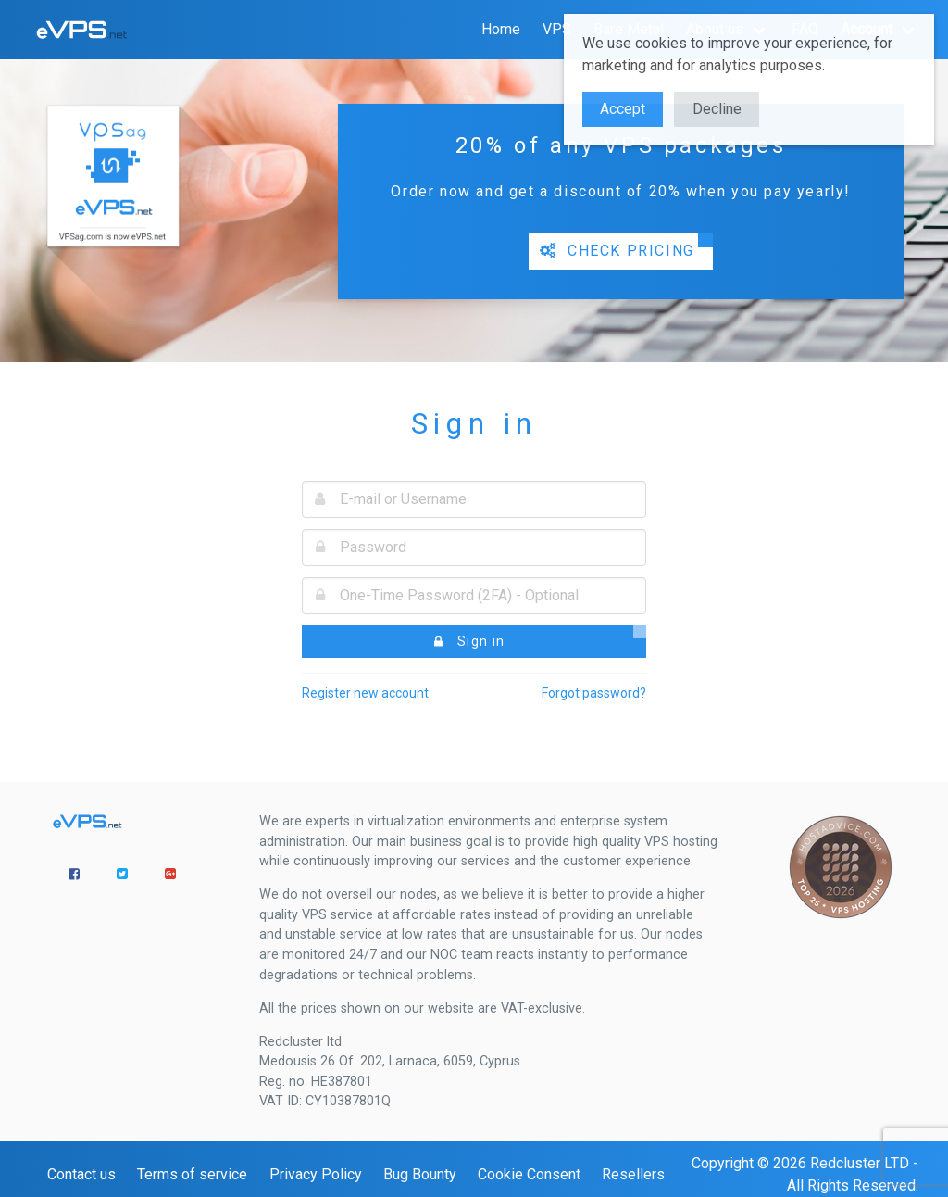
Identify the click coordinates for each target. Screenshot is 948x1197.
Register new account (365, 693)
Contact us (81, 1174)
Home (500, 29)
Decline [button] (717, 109)
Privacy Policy (315, 1174)
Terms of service (192, 1174)
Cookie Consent (529, 1174)
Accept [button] (622, 109)
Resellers (633, 1174)
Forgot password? (594, 693)
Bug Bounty (419, 1174)
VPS (557, 29)
